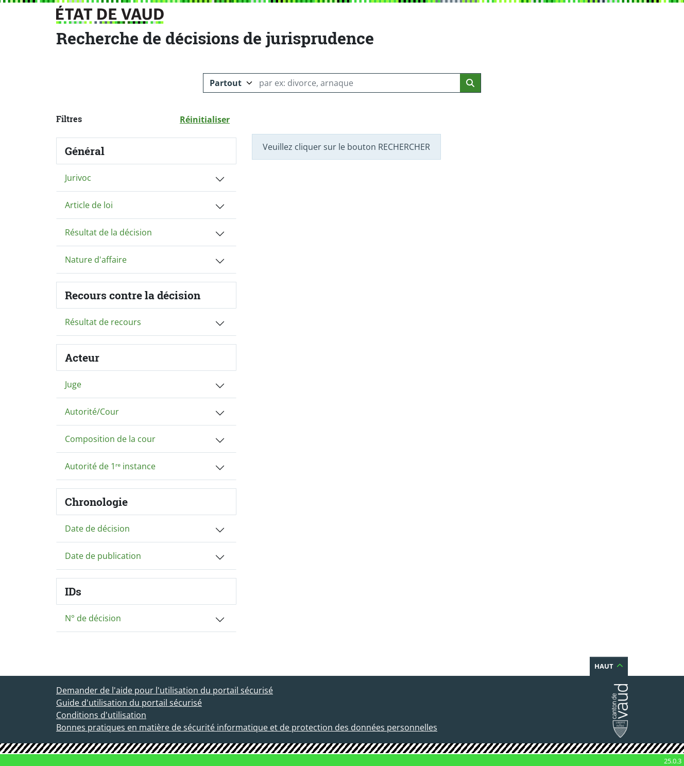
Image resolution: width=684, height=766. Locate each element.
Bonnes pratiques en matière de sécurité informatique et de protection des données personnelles (246, 727)
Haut (611, 666)
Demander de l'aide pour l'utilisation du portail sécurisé (164, 690)
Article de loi (89, 205)
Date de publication (103, 555)
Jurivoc (78, 177)
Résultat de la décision (108, 232)
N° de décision (93, 618)
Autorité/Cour (92, 411)
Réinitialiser (208, 119)
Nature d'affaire (96, 259)
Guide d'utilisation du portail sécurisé (129, 702)
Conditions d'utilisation (101, 715)
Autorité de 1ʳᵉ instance (110, 466)
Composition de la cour (110, 439)
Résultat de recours (103, 322)
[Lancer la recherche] (470, 83)
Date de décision (97, 528)
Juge (73, 384)
